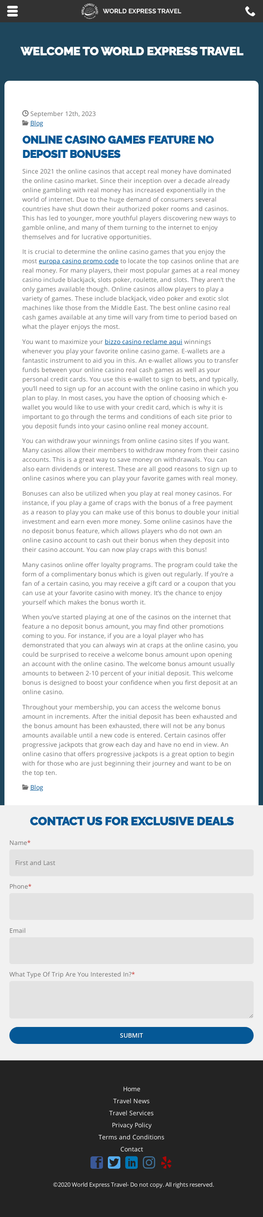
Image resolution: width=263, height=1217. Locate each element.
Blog (36, 123)
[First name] (131, 862)
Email (17, 930)
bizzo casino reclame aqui (143, 341)
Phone (20, 886)
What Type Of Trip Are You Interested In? (72, 974)
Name (20, 842)
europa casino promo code (79, 261)
